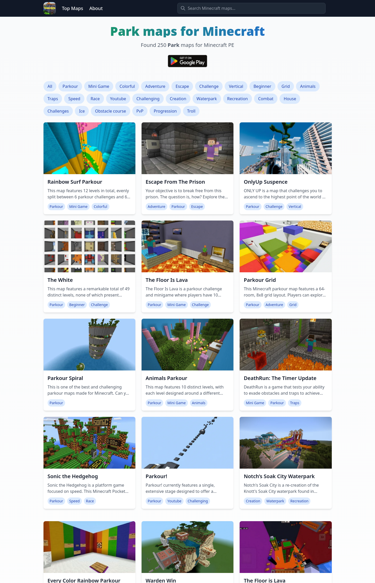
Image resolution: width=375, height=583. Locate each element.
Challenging (148, 99)
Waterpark (207, 99)
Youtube (118, 99)
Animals (308, 86)
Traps (53, 99)
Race (95, 99)
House (290, 99)
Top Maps (72, 8)
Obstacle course (110, 111)
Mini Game (98, 86)
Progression (165, 111)
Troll (191, 111)
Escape (182, 86)
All (50, 86)
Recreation (237, 99)
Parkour (70, 86)
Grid (286, 86)
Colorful (127, 86)
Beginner (262, 86)
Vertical (236, 86)
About (96, 8)
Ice (82, 111)
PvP (140, 111)
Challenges (58, 111)
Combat (265, 99)
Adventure (155, 86)
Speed (74, 99)
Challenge (209, 86)
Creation (178, 99)
